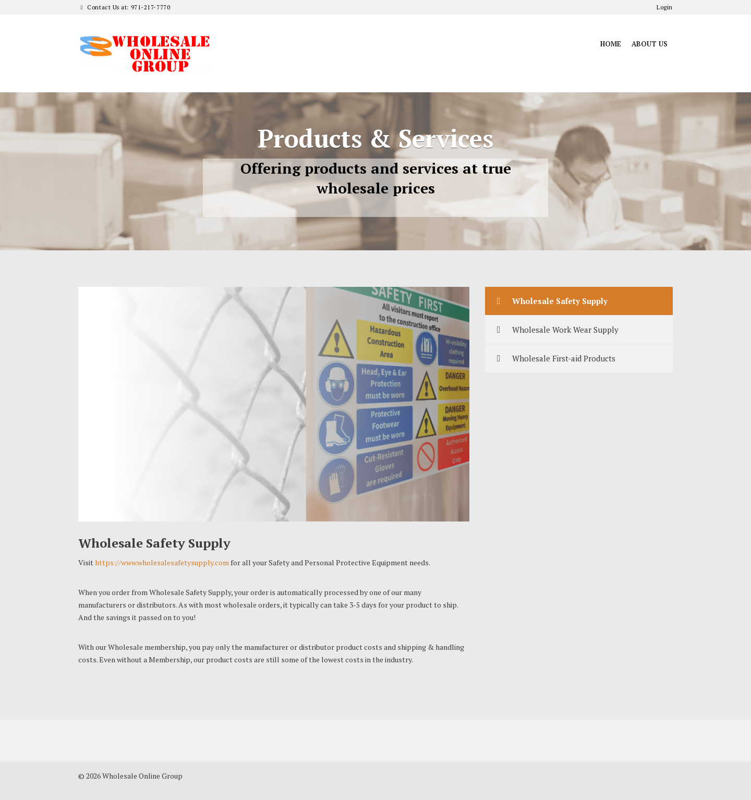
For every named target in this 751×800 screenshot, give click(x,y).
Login (665, 7)
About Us (650, 44)
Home (610, 44)
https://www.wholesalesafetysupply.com (162, 562)
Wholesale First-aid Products (554, 358)
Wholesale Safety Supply (550, 301)
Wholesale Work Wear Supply (556, 329)
